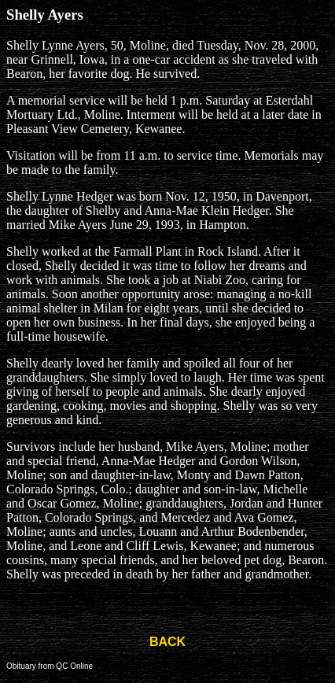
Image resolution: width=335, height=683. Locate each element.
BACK (167, 641)
